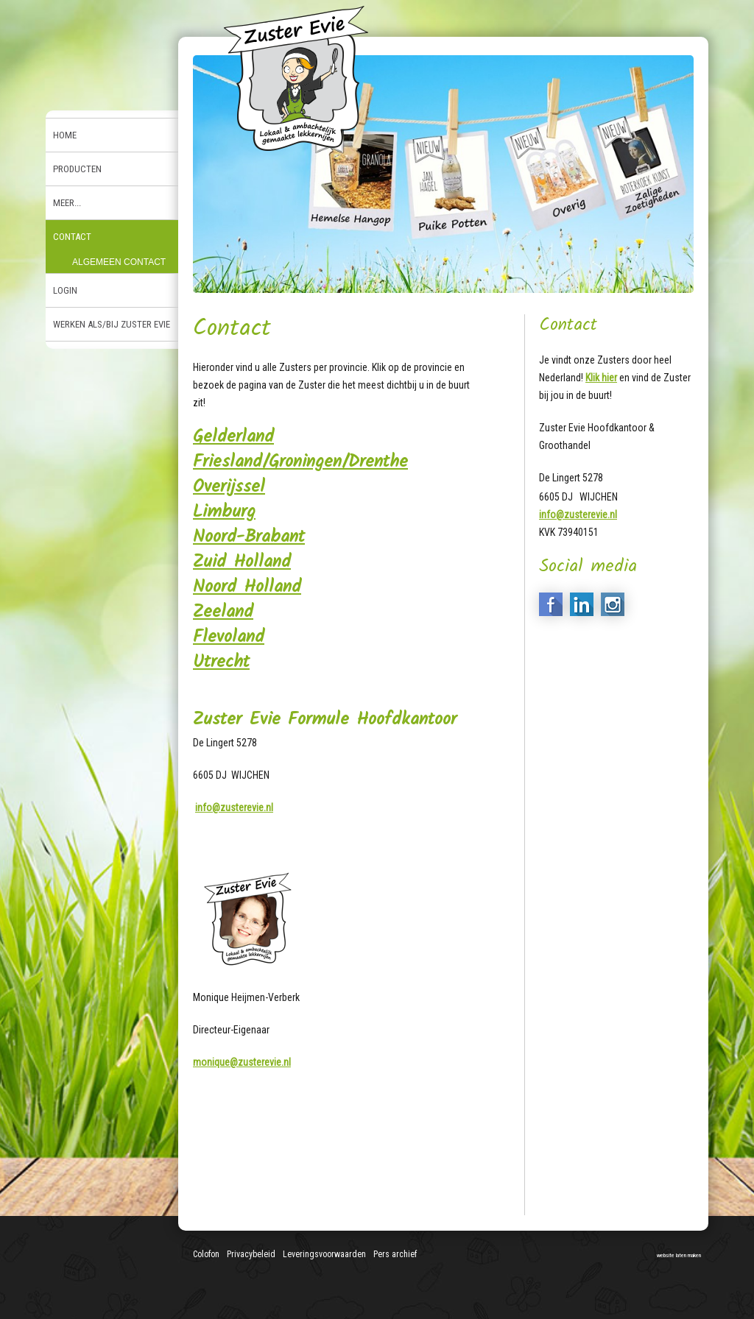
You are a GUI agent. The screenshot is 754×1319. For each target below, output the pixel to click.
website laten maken (679, 1255)
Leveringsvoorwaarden (324, 1254)
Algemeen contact (119, 262)
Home (65, 135)
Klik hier (601, 377)
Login (65, 290)
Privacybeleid (251, 1254)
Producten (77, 168)
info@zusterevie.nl (234, 807)
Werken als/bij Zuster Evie (111, 324)
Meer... (67, 202)
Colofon (206, 1254)
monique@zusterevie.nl (242, 1062)
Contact (72, 236)
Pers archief (395, 1254)
